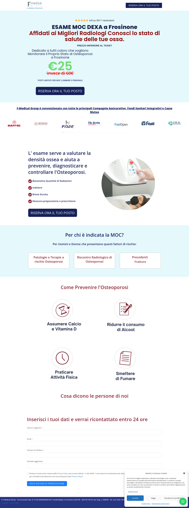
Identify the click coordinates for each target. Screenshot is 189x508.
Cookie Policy (146, 504)
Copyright (5, 503)
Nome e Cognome (34, 428)
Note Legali (14, 503)
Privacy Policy (62, 473)
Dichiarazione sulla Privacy (160, 504)
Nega (153, 498)
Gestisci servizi (133, 492)
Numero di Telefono (35, 450)
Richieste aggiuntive (35, 461)
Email (29, 439)
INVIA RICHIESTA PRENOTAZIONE (47, 483)
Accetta (135, 498)
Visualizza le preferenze (174, 498)
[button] (184, 473)
